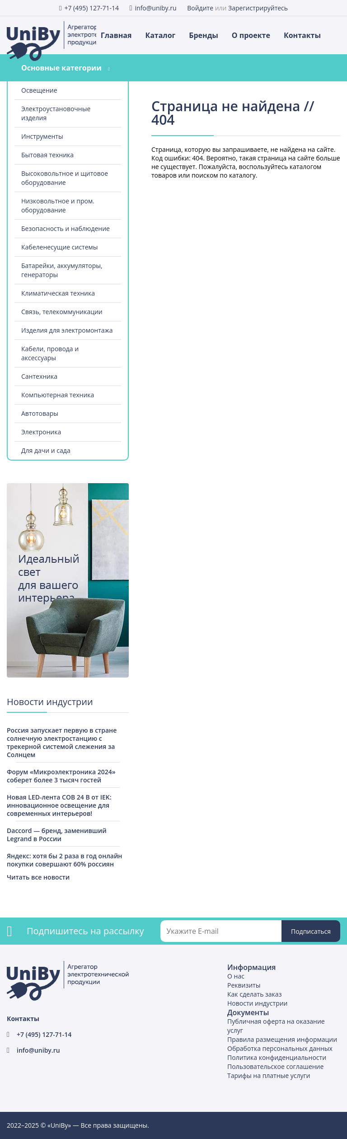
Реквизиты (243, 985)
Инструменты (42, 136)
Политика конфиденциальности (276, 1057)
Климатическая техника (58, 293)
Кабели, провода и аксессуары (50, 353)
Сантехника (39, 376)
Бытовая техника (47, 155)
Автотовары (39, 413)
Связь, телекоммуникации (62, 311)
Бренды (203, 35)
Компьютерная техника (57, 395)
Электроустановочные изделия (55, 113)
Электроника (41, 432)
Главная (116, 35)
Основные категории (61, 68)
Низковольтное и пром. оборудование (57, 205)
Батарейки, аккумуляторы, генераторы (62, 270)
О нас (235, 976)
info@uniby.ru (156, 8)
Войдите (200, 8)
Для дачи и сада (45, 450)
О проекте (251, 35)
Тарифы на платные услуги (268, 1075)
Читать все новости (38, 877)
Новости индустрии (257, 1003)
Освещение (39, 90)
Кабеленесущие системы (59, 247)
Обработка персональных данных (280, 1048)
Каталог (160, 35)
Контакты (302, 35)
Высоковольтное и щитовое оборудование (64, 178)
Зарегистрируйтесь (258, 8)
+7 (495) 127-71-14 (91, 8)
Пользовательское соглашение (275, 1066)
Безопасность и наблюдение (65, 228)
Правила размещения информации (282, 1039)
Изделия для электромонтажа (67, 330)
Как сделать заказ (254, 994)
